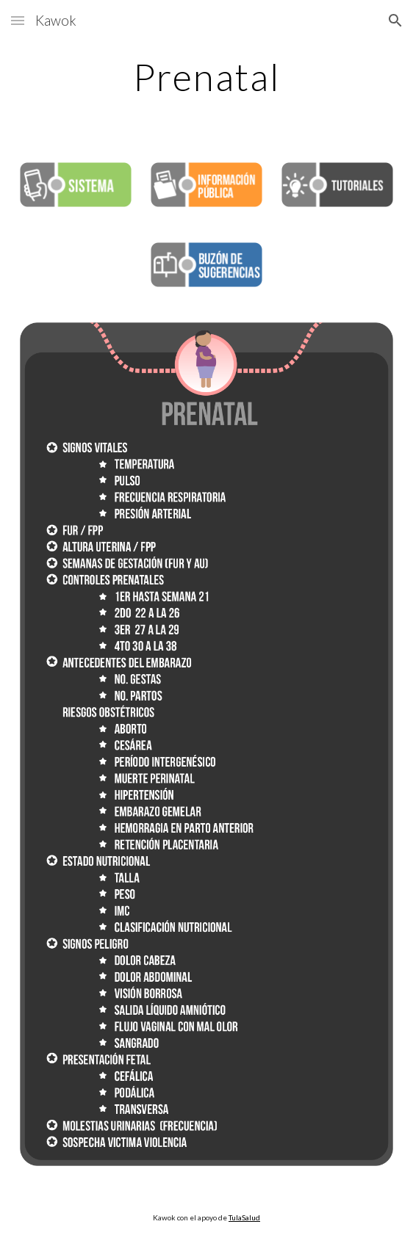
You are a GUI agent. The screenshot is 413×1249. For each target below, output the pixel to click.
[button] (17, 20)
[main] (206, 77)
